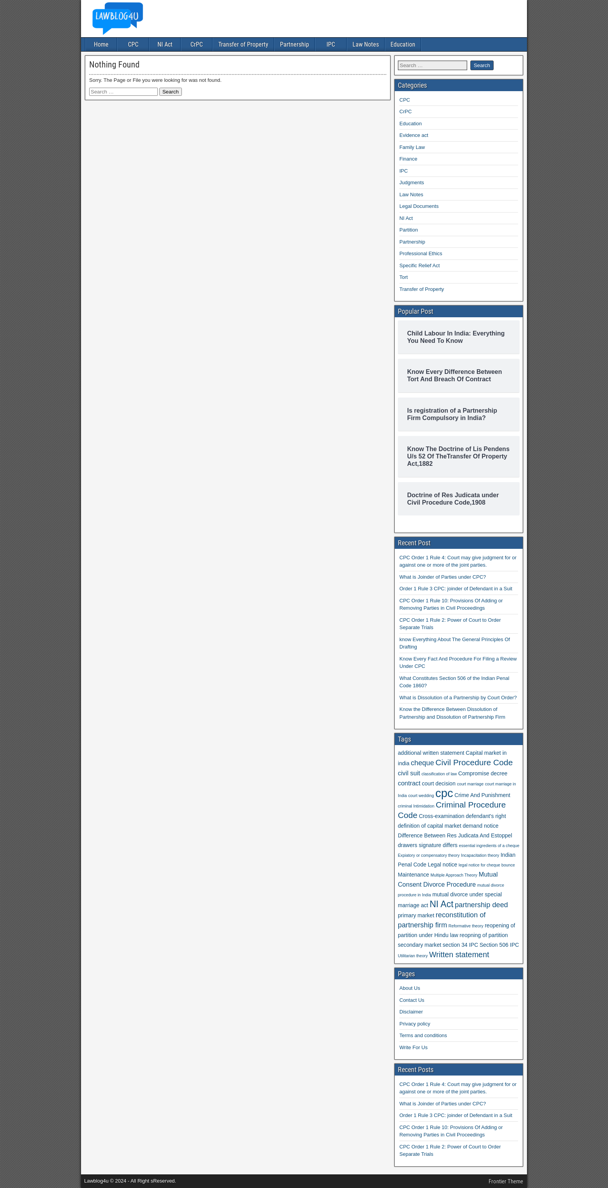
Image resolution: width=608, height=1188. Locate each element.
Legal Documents (419, 206)
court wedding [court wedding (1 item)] (421, 795)
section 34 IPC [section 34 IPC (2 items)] (460, 945)
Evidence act (413, 135)
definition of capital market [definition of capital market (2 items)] (429, 826)
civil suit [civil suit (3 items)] (409, 773)
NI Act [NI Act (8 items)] (441, 904)
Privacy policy (414, 1024)
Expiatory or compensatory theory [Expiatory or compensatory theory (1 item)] (428, 855)
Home (101, 44)
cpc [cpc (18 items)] (444, 793)
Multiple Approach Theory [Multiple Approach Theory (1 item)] (453, 875)
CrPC (196, 44)
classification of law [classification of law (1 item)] (439, 773)
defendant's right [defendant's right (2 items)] (486, 816)
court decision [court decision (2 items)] (439, 783)
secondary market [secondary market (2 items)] (419, 945)
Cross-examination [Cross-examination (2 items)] (441, 816)
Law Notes (365, 44)
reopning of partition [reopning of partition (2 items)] (483, 935)
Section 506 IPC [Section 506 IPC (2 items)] (499, 945)
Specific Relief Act (419, 265)
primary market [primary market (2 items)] (416, 915)
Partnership (294, 44)
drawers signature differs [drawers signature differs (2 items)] (428, 845)
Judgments (411, 182)
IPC (330, 44)
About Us (409, 988)
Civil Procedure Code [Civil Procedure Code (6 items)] (474, 762)
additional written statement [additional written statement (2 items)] (431, 753)
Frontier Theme (506, 1181)
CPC (133, 44)
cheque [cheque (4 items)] (422, 763)
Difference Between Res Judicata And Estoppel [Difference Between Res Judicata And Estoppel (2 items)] (455, 835)
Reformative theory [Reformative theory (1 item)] (466, 925)
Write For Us (413, 1047)
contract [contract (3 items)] (409, 783)
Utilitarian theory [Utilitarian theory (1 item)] (413, 955)
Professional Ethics (420, 253)
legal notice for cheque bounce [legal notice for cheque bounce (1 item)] (487, 865)
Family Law (412, 147)
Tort (403, 277)
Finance (408, 159)
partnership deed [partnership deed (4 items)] (481, 905)
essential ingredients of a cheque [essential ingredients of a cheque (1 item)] (489, 845)
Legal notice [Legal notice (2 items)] (442, 864)
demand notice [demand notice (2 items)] (480, 826)
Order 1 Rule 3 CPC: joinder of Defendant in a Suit (455, 588)
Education (402, 44)
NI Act (165, 44)
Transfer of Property (243, 44)
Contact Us (411, 1000)
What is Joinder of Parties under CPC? (442, 577)
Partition (408, 230)
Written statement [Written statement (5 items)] (459, 954)
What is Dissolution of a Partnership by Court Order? (458, 697)
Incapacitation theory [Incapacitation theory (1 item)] (480, 855)
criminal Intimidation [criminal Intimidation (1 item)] (416, 806)
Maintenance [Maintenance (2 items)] (413, 875)
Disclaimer (411, 1012)
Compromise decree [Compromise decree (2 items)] (483, 773)
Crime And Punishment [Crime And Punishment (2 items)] (482, 795)
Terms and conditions (423, 1035)
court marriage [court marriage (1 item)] (470, 784)
